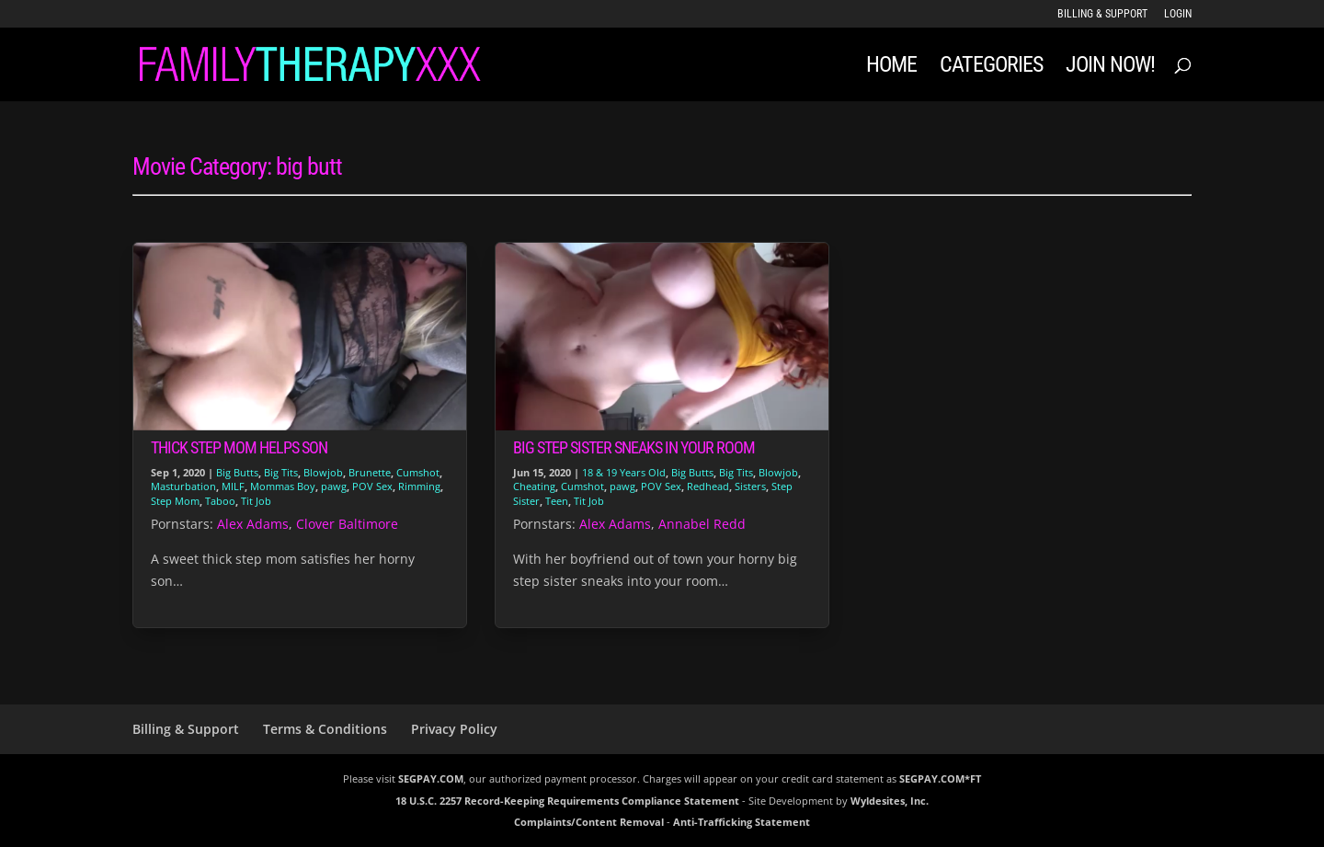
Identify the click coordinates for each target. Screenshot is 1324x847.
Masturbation (183, 486)
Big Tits (281, 472)
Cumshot (417, 472)
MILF (233, 486)
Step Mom (175, 501)
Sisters (750, 486)
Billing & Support (1102, 14)
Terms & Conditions (325, 729)
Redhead (708, 486)
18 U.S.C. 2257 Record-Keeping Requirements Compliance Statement (567, 800)
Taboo (220, 501)
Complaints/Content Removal (589, 822)
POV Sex (372, 486)
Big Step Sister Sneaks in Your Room (634, 447)
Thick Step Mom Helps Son (239, 447)
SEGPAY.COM (430, 778)
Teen (556, 501)
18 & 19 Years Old (624, 472)
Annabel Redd (702, 523)
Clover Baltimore (347, 523)
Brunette (369, 472)
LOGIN (1178, 14)
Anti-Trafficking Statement (741, 822)
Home (891, 67)
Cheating (534, 486)
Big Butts (237, 472)
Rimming (419, 486)
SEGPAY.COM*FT (940, 778)
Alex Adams (253, 523)
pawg (334, 486)
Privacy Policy (454, 729)
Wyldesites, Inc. (889, 800)
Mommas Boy (282, 486)
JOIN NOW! (1110, 67)
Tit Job (256, 501)
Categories (991, 67)
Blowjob (323, 472)
